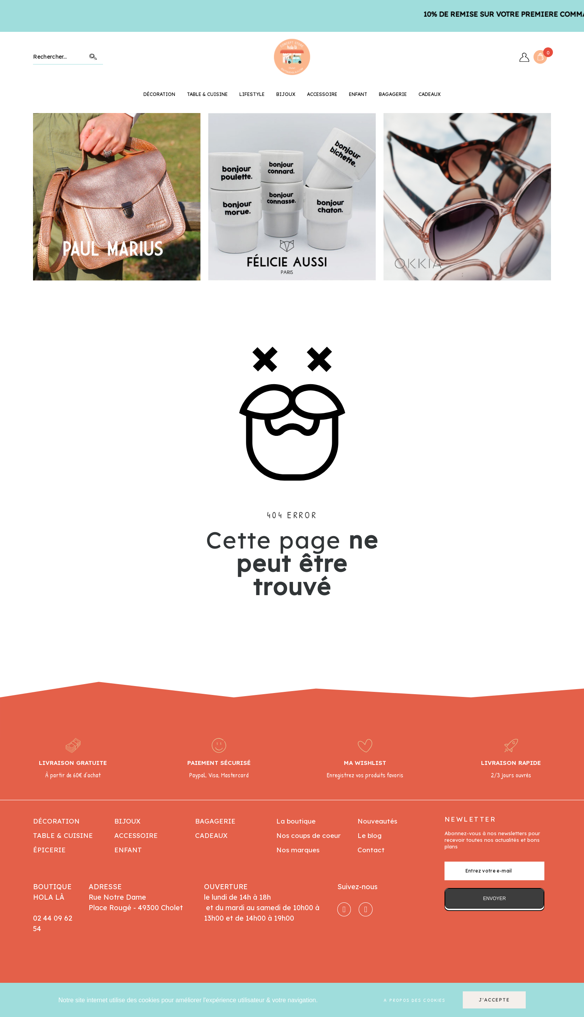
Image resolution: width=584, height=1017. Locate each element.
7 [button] (315, 286)
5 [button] (300, 286)
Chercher (93, 56)
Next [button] (537, 197)
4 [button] (292, 286)
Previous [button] (46, 197)
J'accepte (494, 1000)
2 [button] (277, 286)
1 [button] (269, 286)
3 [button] (284, 286)
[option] (116, 196)
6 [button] (308, 286)
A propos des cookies (415, 999)
